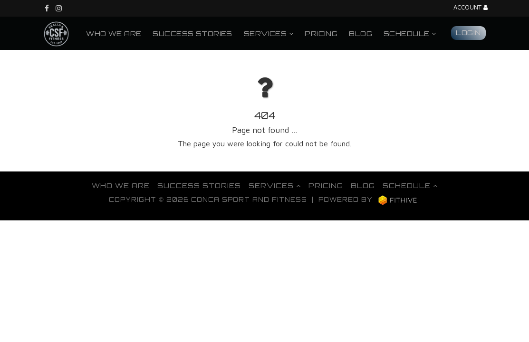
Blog (360, 33)
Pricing (321, 33)
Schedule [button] (410, 33)
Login (468, 32)
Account (470, 8)
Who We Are (113, 33)
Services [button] (268, 33)
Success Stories (192, 33)
